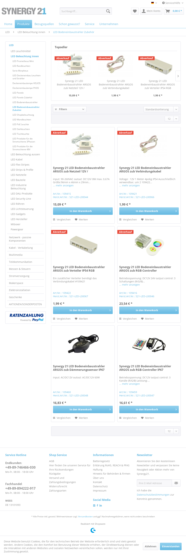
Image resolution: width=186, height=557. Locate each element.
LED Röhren (17, 203)
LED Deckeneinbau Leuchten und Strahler (27, 77)
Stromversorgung (19, 276)
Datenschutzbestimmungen (153, 494)
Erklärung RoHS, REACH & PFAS (111, 465)
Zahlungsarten (57, 490)
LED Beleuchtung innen (25, 56)
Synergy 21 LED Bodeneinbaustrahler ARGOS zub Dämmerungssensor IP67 (79, 368)
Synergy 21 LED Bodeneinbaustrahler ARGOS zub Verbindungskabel (116, 84)
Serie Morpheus (20, 70)
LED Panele (18, 92)
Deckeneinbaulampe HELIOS (27, 83)
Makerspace (16, 283)
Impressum (99, 490)
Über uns (98, 478)
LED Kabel (17, 159)
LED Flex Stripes (20, 164)
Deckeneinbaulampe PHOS (26, 87)
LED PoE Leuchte (21, 124)
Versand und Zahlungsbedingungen (62, 480)
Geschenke (15, 297)
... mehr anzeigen (63, 185)
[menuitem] (86, 11)
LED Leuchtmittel (21, 51)
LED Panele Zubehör (22, 97)
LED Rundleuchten (21, 65)
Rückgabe (55, 473)
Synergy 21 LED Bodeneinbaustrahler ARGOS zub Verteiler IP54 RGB (158, 84)
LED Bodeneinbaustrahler (25, 102)
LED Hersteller (19, 219)
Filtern (61, 109)
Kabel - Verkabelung (21, 247)
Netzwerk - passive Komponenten (20, 239)
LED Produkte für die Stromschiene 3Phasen (24, 140)
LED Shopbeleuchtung (23, 114)
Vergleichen (62, 219)
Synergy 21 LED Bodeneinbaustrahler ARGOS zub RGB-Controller (145, 268)
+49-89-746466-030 (20, 467)
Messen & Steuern (20, 269)
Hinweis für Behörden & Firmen (111, 473)
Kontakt (97, 482)
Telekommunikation (20, 261)
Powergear (17, 229)
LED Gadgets (18, 214)
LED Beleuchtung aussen (25, 154)
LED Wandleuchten (22, 119)
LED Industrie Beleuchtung (19, 186)
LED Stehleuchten (21, 129)
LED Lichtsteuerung (22, 209)
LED (11, 45)
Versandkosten (85, 516)
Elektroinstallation (19, 290)
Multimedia (16, 254)
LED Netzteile (18, 174)
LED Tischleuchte (21, 133)
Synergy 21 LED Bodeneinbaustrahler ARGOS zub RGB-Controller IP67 (145, 368)
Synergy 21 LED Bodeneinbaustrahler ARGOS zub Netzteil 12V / (74, 84)
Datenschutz (100, 486)
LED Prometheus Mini (23, 61)
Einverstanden (170, 546)
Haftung (98, 469)
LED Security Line (21, 198)
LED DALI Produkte (21, 193)
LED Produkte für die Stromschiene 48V (23, 148)
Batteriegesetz (101, 461)
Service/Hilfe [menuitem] (171, 3)
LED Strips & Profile (22, 169)
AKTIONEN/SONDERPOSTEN (25, 304)
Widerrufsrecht (58, 486)
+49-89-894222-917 (20, 488)
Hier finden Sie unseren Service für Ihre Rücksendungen (70, 467)
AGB (51, 461)
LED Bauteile (18, 180)
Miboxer (15, 224)
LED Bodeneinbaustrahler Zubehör (26, 109)
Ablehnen (150, 546)
